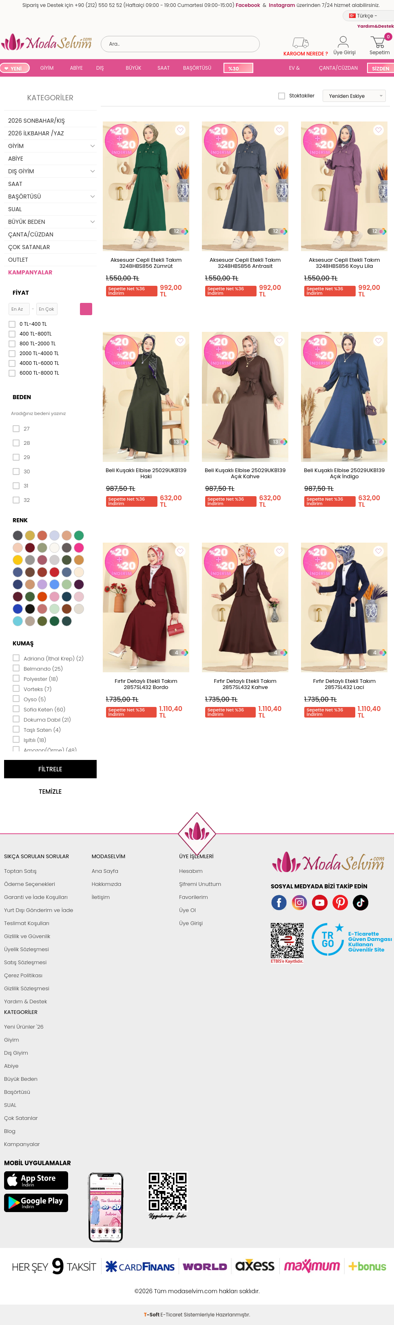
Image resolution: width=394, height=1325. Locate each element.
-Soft (152, 1286)
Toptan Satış (20, 871)
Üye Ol (187, 910)
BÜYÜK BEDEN (134, 68)
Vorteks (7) (32, 688)
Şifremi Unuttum (200, 884)
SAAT (163, 67)
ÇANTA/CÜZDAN (338, 67)
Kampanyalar (22, 1144)
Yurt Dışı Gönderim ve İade (38, 910)
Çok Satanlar (21, 1118)
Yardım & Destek (25, 1001)
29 (21, 457)
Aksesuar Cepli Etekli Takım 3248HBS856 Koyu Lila (344, 263)
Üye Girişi (191, 923)
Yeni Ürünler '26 (24, 1027)
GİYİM (47, 67)
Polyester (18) (35, 678)
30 (21, 472)
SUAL (269, 68)
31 (20, 486)
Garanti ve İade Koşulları (36, 897)
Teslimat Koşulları (26, 923)
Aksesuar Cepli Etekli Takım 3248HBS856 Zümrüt (146, 263)
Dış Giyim (16, 1053)
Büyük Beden (21, 1079)
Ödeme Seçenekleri (29, 884)
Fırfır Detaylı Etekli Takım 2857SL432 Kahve (245, 684)
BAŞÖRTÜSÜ (197, 67)
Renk (20, 520)
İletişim (101, 897)
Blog (9, 1131)
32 (21, 500)
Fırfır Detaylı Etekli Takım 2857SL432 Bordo (146, 684)
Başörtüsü (17, 1092)
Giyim (11, 1040)
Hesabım (190, 871)
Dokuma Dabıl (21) (42, 719)
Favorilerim (193, 897)
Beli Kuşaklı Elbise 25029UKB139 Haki (146, 473)
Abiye (11, 1066)
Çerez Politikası (23, 975)
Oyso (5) (29, 698)
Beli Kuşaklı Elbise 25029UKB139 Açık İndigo (344, 473)
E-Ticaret (172, 1286)
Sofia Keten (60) (39, 708)
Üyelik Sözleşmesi (26, 949)
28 (21, 443)
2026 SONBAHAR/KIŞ (36, 121)
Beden (22, 397)
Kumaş (23, 643)
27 (21, 429)
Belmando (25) (38, 668)
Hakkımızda (107, 884)
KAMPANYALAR (30, 272)
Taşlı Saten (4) (37, 729)
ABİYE (76, 67)
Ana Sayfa (105, 871)
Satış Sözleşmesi (25, 962)
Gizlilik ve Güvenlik (27, 936)
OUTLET (18, 260)
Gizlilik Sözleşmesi (26, 988)
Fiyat (21, 293)
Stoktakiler (296, 96)
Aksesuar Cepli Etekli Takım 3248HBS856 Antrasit (245, 263)
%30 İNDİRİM (238, 69)
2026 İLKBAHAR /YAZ (36, 133)
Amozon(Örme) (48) (45, 749)
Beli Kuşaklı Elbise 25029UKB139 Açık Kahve (245, 473)
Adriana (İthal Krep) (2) (48, 658)
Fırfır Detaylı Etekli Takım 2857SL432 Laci (344, 684)
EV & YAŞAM (297, 68)
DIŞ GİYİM (103, 68)
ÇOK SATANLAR (29, 247)
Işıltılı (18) (29, 739)
